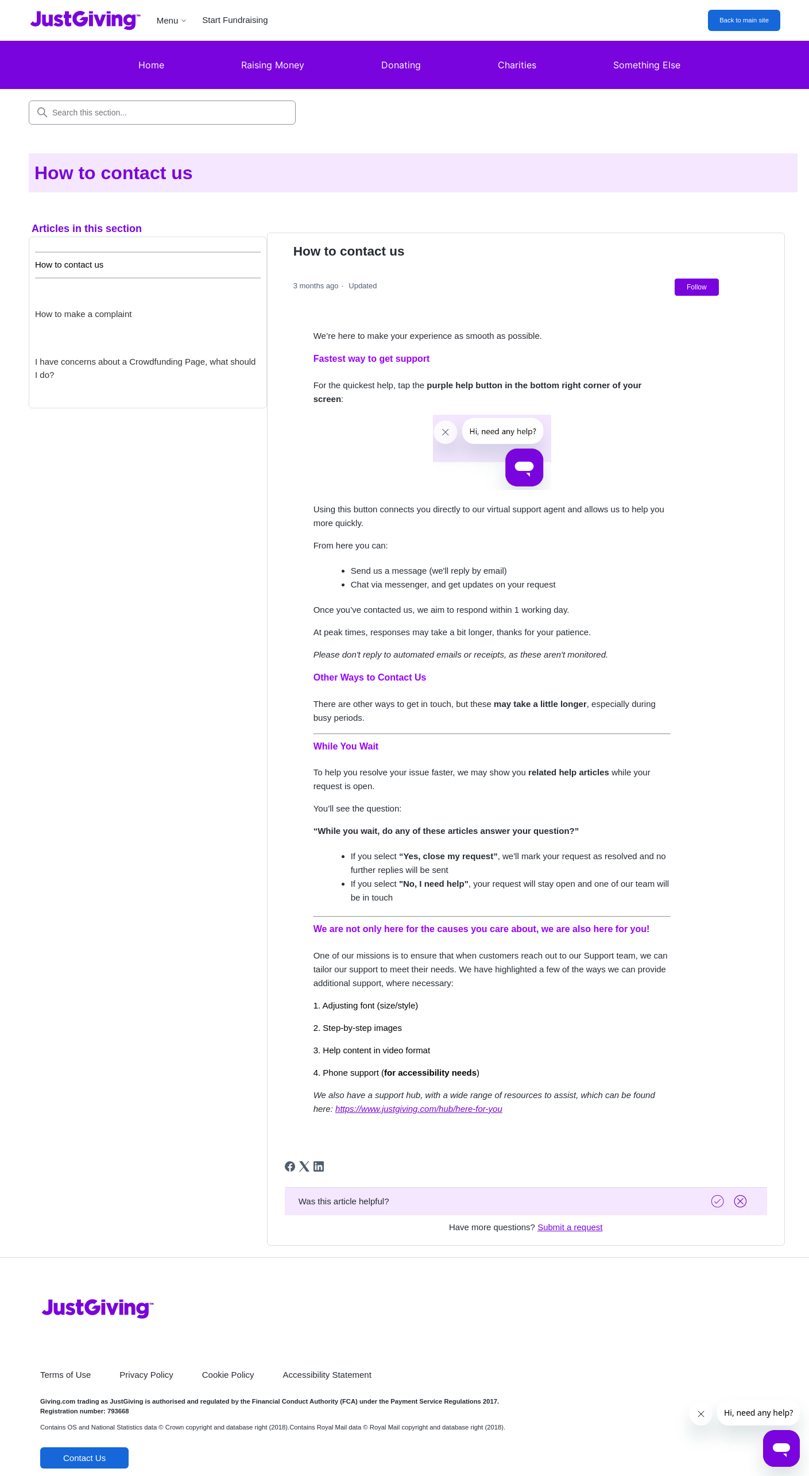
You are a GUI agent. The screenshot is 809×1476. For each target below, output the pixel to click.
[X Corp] (304, 1166)
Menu (172, 20)
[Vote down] (741, 1201)
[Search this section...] (162, 112)
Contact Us (84, 1458)
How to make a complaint (83, 314)
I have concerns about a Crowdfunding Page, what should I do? (145, 368)
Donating (401, 65)
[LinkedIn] (318, 1166)
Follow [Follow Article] (697, 287)
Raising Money (272, 65)
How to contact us (69, 264)
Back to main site (744, 20)
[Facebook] (290, 1166)
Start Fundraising (235, 20)
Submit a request (569, 1227)
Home (151, 65)
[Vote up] (718, 1201)
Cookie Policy (228, 1375)
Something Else (646, 65)
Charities (517, 65)
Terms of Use (65, 1375)
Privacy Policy (146, 1375)
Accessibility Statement (327, 1375)
